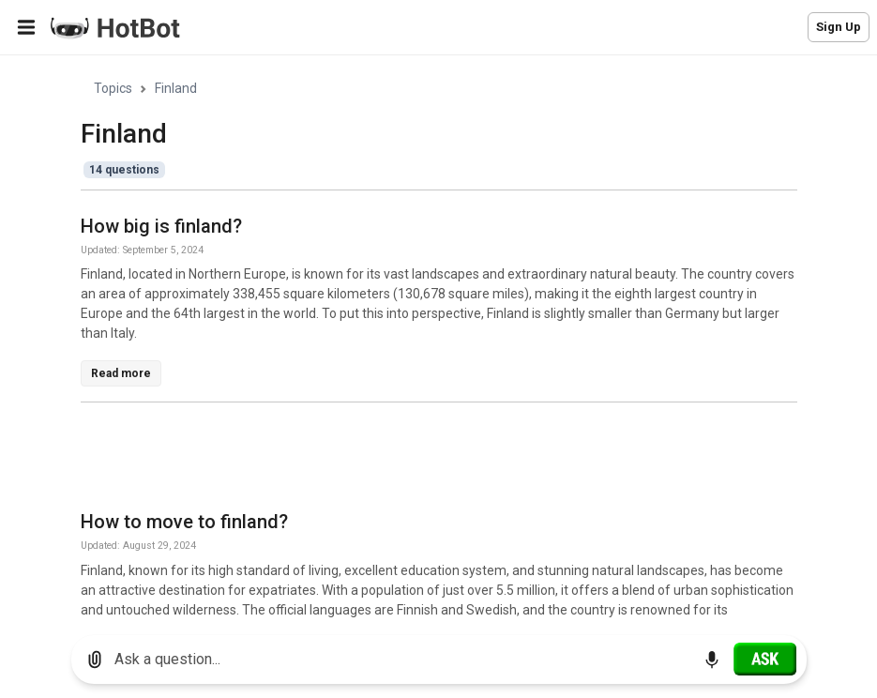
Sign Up (838, 27)
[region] (438, 338)
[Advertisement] (422, 459)
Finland (176, 88)
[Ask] (764, 659)
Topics (113, 88)
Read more (121, 373)
